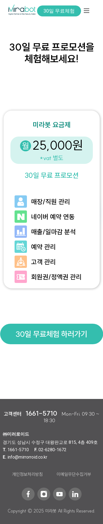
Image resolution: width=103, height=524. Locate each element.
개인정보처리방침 (27, 474)
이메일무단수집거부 (74, 474)
